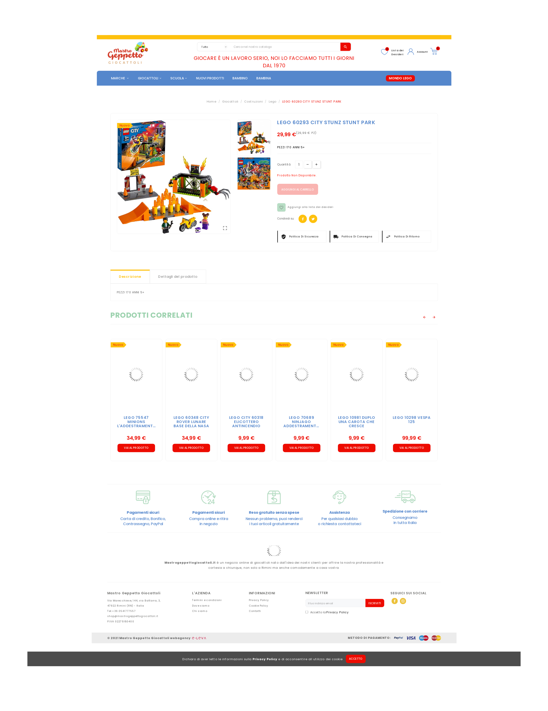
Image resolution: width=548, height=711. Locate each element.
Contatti (255, 611)
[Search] (285, 47)
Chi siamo (199, 611)
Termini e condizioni (207, 600)
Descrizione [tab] (130, 277)
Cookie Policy (258, 606)
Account (422, 52)
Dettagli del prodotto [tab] (177, 277)
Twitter (313, 220)
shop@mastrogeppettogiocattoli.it (132, 617)
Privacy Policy (265, 660)
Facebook (302, 220)
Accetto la (315, 613)
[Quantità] (299, 165)
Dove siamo (200, 606)
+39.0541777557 (124, 611)
